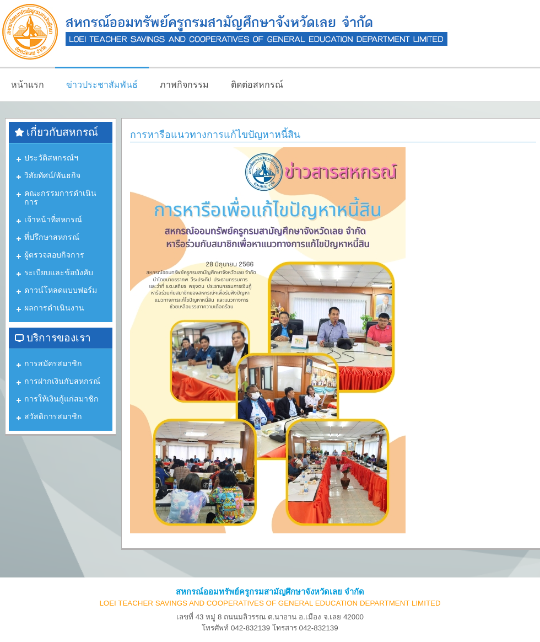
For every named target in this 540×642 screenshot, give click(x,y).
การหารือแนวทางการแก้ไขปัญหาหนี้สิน (215, 134)
